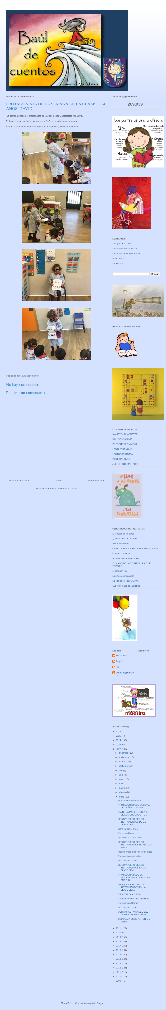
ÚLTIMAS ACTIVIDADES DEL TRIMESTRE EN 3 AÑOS (133, 913)
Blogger (100, 1003)
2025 (119, 736)
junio (121, 774)
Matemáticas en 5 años (129, 800)
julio (121, 770)
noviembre (124, 757)
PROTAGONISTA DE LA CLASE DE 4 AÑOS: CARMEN (134, 806)
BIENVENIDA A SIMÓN (129, 894)
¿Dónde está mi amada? (124, 538)
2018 (119, 941)
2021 (119, 928)
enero (122, 796)
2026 (119, 731)
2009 (119, 981)
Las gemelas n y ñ (121, 243)
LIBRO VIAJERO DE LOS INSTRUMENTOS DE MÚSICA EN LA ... (134, 845)
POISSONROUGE (121, 459)
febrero (122, 792)
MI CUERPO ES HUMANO (125, 581)
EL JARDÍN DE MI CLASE (125, 558)
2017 (119, 945)
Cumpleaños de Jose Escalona (133, 898)
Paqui (119, 661)
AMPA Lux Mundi (121, 543)
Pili (117, 667)
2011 (119, 972)
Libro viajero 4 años (127, 860)
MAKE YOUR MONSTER (125, 434)
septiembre (124, 766)
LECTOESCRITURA (122, 454)
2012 (119, 967)
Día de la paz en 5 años (130, 837)
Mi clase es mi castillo (123, 576)
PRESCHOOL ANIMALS (124, 444)
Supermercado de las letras (126, 586)
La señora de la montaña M (126, 253)
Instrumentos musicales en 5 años (135, 851)
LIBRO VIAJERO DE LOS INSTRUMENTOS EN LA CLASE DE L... (131, 887)
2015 (119, 954)
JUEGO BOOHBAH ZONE (125, 464)
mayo (122, 779)
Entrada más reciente (19, 480)
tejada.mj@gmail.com (125, 674)
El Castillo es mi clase (123, 533)
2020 (119, 932)
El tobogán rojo (119, 571)
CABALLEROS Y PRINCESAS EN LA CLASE (135, 548)
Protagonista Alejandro (129, 856)
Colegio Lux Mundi (121, 553)
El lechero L (118, 258)
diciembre (124, 752)
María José (121, 655)
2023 (119, 744)
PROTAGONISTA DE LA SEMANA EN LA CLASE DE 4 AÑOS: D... (134, 877)
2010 (119, 976)
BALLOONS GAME (122, 439)
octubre (123, 761)
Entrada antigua (96, 480)
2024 (119, 740)
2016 (119, 950)
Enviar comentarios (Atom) (63, 488)
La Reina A (117, 263)
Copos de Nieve (126, 833)
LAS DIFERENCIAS (122, 449)
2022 (119, 749)
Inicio (59, 480)
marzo (122, 788)
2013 (119, 963)
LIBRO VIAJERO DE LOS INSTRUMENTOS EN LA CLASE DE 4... (131, 868)
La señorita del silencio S (124, 248)
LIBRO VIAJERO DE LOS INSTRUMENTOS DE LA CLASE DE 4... (131, 822)
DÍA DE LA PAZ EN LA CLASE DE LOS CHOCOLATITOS (133, 813)
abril (121, 783)
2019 (119, 937)
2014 (119, 959)
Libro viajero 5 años (127, 829)
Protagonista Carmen (128, 903)
